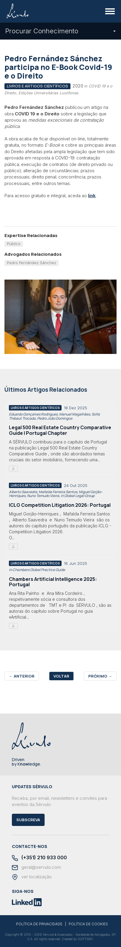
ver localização (32, 877)
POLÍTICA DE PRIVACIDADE (39, 924)
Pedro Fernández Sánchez (31, 262)
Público (14, 243)
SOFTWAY (85, 939)
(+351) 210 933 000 (39, 858)
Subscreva (28, 819)
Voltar (61, 676)
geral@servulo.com (36, 868)
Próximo (100, 676)
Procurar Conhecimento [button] (60, 31)
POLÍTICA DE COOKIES (88, 924)
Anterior (21, 676)
